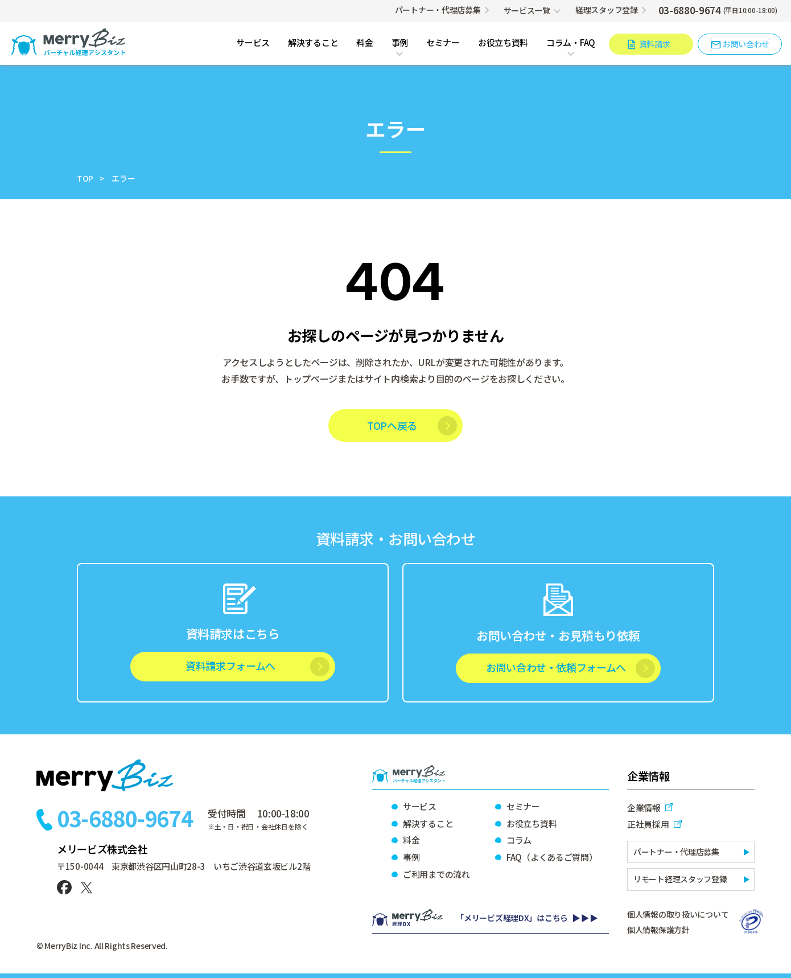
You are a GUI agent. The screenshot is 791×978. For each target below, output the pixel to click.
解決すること (313, 43)
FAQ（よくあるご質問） (551, 857)
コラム (519, 840)
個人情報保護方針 (658, 929)
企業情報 (644, 807)
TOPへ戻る (392, 425)
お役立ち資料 (503, 43)
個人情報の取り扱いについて (677, 914)
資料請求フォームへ (230, 665)
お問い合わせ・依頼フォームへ (556, 667)
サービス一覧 (527, 10)
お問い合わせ (746, 44)
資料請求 (654, 44)
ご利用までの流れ (436, 874)
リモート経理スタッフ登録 (680, 879)
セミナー (443, 43)
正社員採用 (648, 824)
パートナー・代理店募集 (438, 9)
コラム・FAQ (570, 43)
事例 (400, 43)
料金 (364, 43)
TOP (85, 178)
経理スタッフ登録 (606, 9)
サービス (253, 43)
